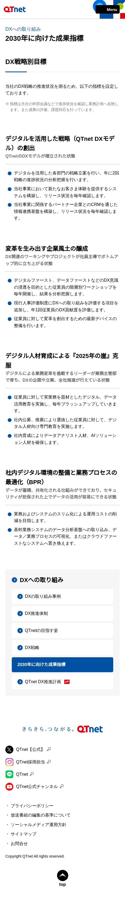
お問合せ (19, 843)
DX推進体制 (36, 613)
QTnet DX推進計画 (43, 681)
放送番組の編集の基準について (41, 815)
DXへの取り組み (41, 580)
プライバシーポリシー (32, 805)
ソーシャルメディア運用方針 (38, 824)
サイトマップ (23, 834)
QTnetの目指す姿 (41, 630)
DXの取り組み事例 (43, 596)
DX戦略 (32, 647)
